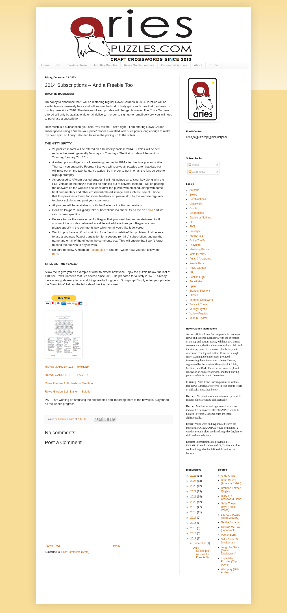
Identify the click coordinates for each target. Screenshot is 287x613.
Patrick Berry (229, 534)
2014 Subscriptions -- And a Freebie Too (201, 552)
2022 (193, 491)
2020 (193, 502)
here (55, 253)
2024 (193, 480)
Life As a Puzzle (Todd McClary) (230, 516)
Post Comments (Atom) (75, 552)
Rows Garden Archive (139, 65)
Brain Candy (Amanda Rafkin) (231, 482)
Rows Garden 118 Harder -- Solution (69, 383)
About (198, 65)
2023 (193, 486)
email (150, 210)
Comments (197, 171)
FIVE (192, 226)
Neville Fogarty (230, 522)
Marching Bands (199, 249)
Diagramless (196, 212)
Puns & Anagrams (200, 258)
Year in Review (198, 318)
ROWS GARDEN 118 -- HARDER (67, 366)
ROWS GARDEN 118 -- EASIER (66, 375)
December (200, 543)
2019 (193, 507)
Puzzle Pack (196, 263)
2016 (193, 522)
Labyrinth (194, 245)
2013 (193, 538)
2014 (193, 533)
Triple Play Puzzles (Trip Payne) (229, 561)
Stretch (193, 295)
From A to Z (196, 235)
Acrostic (194, 190)
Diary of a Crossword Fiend (231, 497)
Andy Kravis (228, 475)
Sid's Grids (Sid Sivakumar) (230, 541)
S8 (58, 65)
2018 (193, 512)
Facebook (96, 249)
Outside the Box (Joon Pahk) (230, 529)
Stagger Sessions (200, 290)
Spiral (192, 286)
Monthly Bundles (105, 65)
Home (45, 65)
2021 (193, 496)
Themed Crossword (201, 299)
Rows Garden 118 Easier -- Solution (68, 391)
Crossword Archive (174, 65)
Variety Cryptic (198, 309)
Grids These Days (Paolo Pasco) (228, 507)
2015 (193, 528)
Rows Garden (197, 267)
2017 (193, 517)
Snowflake (195, 281)
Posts (194, 164)
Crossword (195, 203)
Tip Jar (213, 65)
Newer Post (53, 545)
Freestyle (194, 231)
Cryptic (193, 208)
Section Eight (197, 277)
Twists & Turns (77, 65)
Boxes (193, 194)
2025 (193, 475)
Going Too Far (198, 240)
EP (191, 222)
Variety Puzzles (198, 313)
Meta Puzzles (197, 254)
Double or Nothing (200, 217)
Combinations (197, 199)
